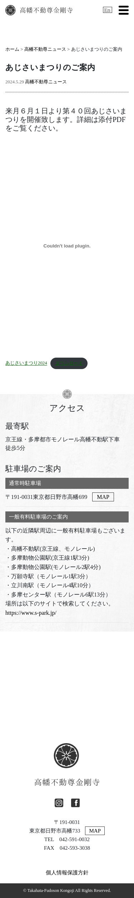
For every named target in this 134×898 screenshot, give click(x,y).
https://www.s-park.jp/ (30, 613)
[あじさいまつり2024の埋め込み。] (67, 246)
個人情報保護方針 (67, 872)
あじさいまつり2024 (26, 363)
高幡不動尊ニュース (45, 49)
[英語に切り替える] (107, 10)
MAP (103, 497)
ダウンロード (69, 363)
